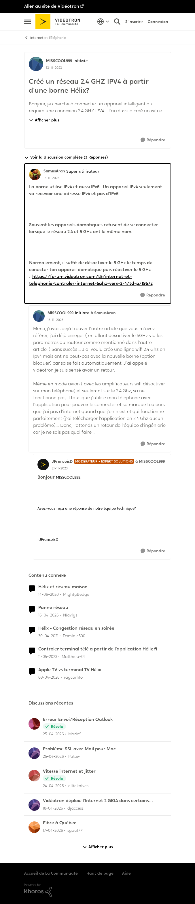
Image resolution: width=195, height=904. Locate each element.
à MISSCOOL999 (150, 461)
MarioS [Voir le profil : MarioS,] (75, 733)
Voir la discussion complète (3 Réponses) (66, 157)
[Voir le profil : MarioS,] (34, 724)
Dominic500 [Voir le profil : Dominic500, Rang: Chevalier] (74, 635)
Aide (126, 873)
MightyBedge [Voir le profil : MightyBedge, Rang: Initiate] (76, 594)
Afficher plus (44, 120)
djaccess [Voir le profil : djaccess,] (75, 807)
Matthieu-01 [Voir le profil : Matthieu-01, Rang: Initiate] (73, 656)
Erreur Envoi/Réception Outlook (78, 719)
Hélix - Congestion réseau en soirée (76, 628)
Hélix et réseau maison (63, 587)
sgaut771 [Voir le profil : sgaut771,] (75, 830)
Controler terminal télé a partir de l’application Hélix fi (97, 649)
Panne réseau (53, 607)
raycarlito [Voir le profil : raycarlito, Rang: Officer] (73, 677)
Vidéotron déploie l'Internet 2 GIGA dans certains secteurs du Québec (96, 801)
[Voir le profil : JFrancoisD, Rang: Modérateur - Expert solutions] (43, 464)
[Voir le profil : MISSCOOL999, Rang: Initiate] (36, 64)
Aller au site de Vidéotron (51, 6)
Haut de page (99, 873)
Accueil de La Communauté (51, 873)
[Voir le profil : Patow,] (34, 753)
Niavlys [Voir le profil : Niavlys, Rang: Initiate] (70, 615)
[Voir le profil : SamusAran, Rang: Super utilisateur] (35, 174)
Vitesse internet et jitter (69, 771)
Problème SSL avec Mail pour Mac (79, 749)
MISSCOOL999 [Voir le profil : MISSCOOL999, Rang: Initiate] (59, 60)
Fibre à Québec (59, 823)
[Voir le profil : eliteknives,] (34, 775)
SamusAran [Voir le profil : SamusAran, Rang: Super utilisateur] (54, 171)
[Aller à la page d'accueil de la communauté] (59, 21)
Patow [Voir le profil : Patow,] (74, 756)
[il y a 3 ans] (47, 657)
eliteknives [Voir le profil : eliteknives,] (78, 785)
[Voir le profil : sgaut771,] (34, 827)
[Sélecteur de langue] (103, 21)
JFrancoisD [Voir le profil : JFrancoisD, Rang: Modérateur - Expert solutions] (62, 461)
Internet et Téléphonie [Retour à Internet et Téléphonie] (45, 37)
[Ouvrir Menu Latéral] (27, 21)
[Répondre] (152, 140)
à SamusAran (103, 312)
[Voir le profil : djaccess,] (34, 805)
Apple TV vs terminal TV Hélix (69, 670)
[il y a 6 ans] (48, 594)
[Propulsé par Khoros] (97, 890)
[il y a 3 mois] (48, 615)
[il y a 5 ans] (48, 636)
